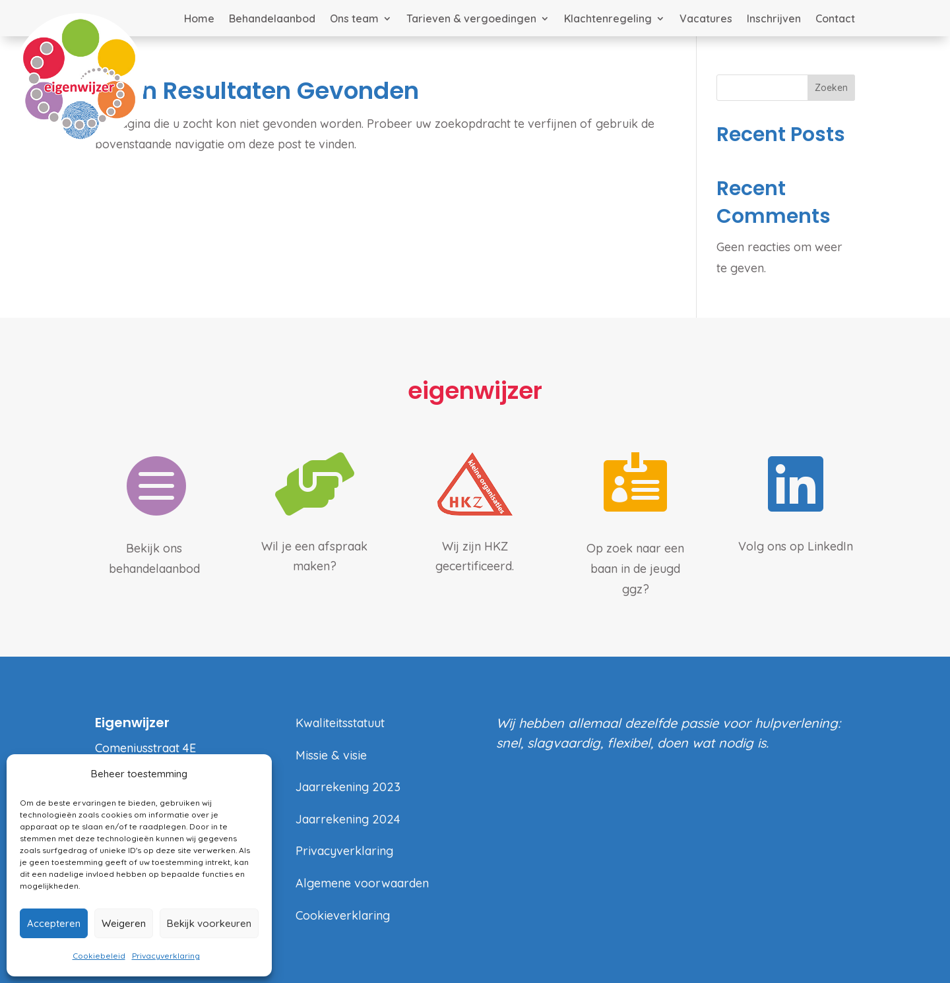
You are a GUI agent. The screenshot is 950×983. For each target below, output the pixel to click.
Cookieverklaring (343, 915)
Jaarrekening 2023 (348, 786)
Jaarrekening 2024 (348, 819)
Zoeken (831, 88)
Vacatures (706, 19)
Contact (835, 19)
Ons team (354, 19)
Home (199, 19)
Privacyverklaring (166, 956)
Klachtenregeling (608, 19)
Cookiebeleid (99, 956)
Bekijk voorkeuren (209, 923)
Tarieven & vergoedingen (471, 19)
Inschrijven (774, 19)
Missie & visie (331, 755)
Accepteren (53, 923)
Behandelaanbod (272, 19)
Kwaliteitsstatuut (340, 722)
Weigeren (124, 923)
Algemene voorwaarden (362, 883)
